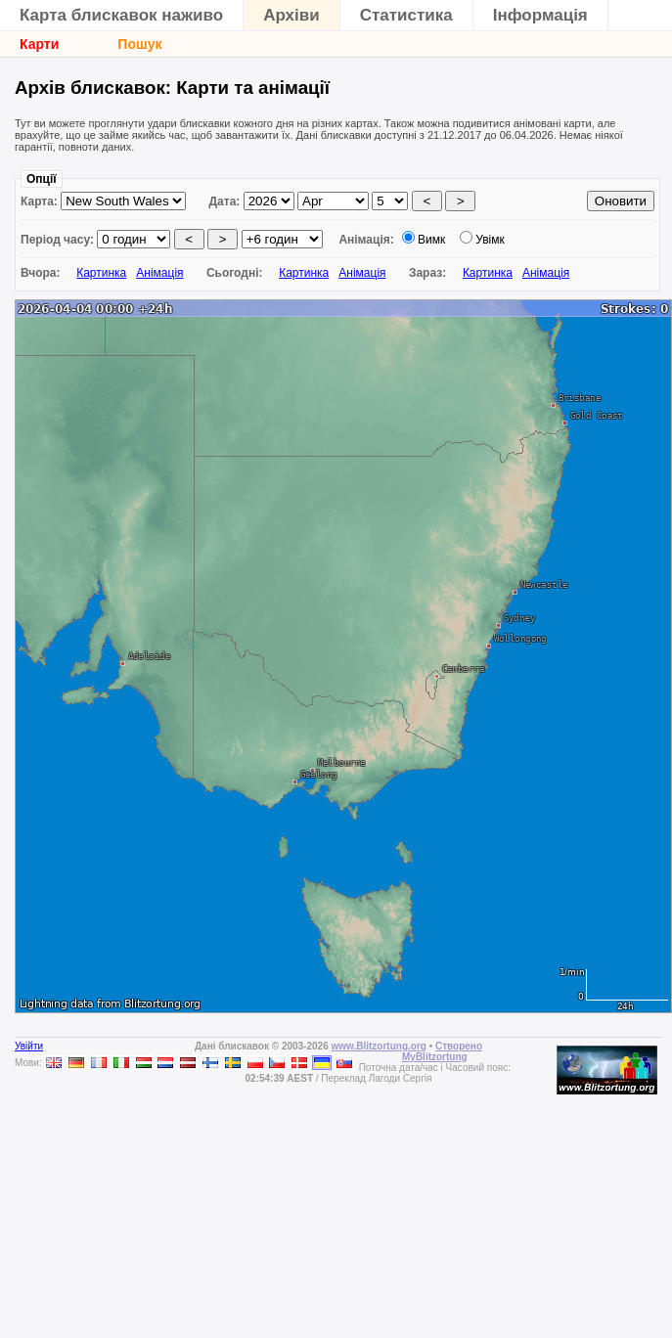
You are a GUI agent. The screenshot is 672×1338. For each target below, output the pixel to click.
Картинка (101, 273)
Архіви (291, 15)
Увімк (490, 239)
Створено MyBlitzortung (442, 1051)
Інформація (540, 15)
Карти (39, 44)
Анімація (159, 273)
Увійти (29, 1046)
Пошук (139, 44)
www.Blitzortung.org (378, 1046)
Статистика (406, 15)
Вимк (431, 239)
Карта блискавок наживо (121, 15)
